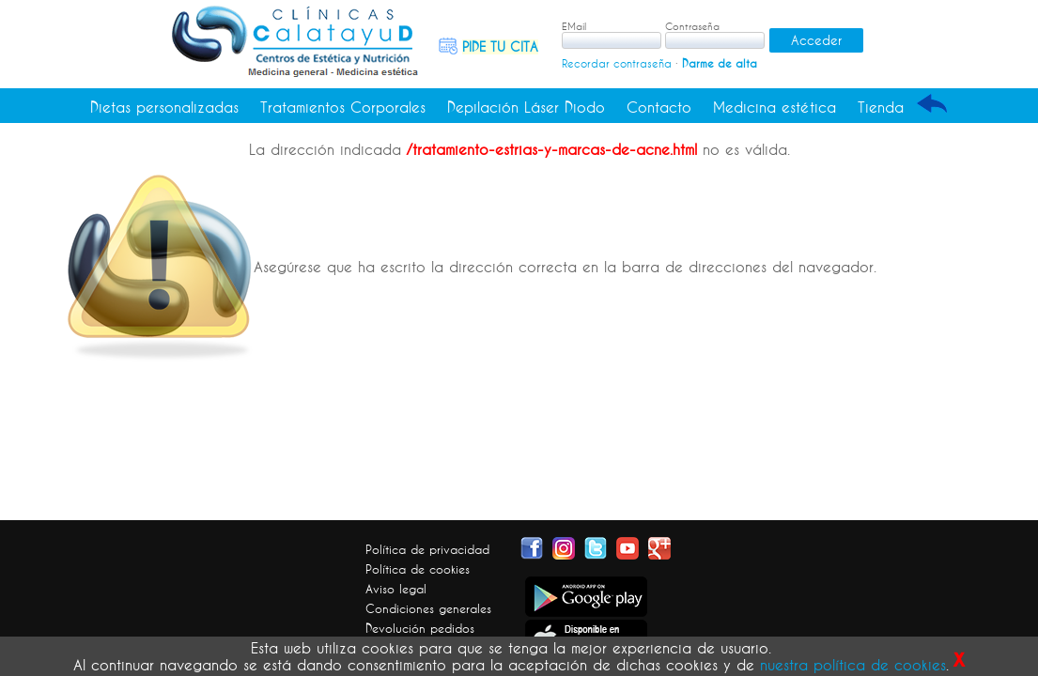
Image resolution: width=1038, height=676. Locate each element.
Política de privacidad (427, 549)
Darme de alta (719, 63)
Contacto (659, 107)
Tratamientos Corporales (343, 107)
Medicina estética (774, 107)
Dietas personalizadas (164, 107)
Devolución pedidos (419, 628)
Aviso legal (395, 588)
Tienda (881, 107)
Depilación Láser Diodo (526, 107)
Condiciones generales (428, 608)
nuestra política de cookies (853, 664)
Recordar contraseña (617, 63)
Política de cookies (417, 569)
